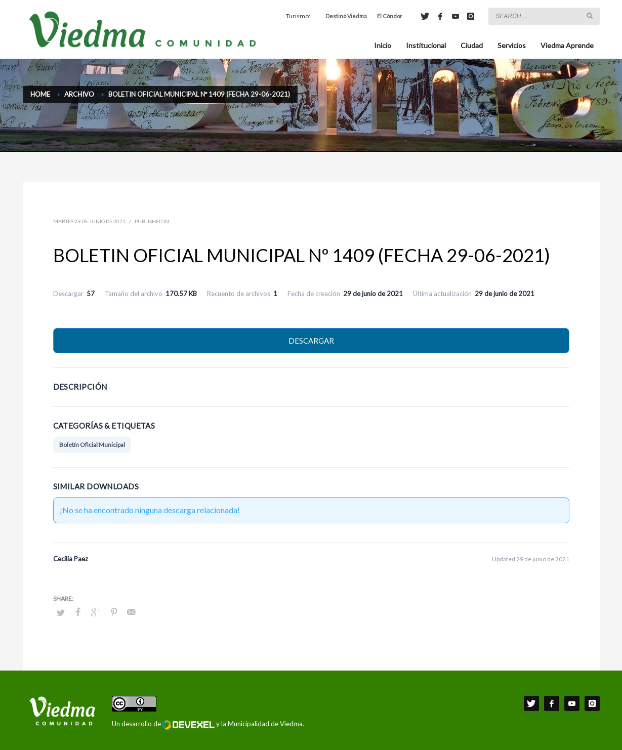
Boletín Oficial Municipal (92, 444)
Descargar (311, 340)
